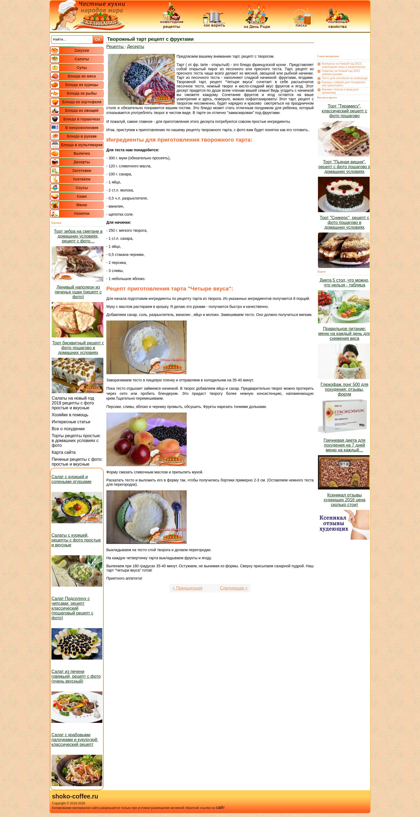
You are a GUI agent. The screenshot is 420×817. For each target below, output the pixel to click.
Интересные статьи (71, 421)
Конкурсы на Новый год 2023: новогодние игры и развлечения (343, 65)
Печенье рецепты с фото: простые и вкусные (77, 461)
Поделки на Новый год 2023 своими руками (341, 72)
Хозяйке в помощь (70, 415)
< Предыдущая (187, 588)
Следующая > (234, 588)
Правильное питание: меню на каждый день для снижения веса (344, 333)
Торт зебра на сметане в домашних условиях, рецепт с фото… (78, 236)
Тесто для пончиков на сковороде (345, 78)
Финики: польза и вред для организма (340, 91)
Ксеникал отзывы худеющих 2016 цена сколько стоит (344, 500)
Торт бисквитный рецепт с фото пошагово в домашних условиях (78, 348)
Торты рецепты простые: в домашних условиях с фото (76, 440)
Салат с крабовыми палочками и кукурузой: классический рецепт (74, 740)
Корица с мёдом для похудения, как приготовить (344, 83)
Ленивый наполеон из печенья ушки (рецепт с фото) (78, 292)
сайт (220, 807)
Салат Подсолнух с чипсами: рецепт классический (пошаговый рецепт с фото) (72, 608)
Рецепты (115, 46)
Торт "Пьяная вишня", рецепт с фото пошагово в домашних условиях (344, 167)
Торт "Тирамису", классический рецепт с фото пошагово (344, 111)
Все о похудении (68, 428)
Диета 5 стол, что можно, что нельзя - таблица (344, 282)
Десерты (135, 46)
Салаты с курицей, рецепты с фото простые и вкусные (76, 540)
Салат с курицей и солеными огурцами (71, 479)
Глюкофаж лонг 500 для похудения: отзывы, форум (344, 389)
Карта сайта (64, 452)
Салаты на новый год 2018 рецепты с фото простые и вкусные (73, 403)
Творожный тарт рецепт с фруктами (150, 39)
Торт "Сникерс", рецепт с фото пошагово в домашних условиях (344, 222)
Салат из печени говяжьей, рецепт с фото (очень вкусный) (75, 676)
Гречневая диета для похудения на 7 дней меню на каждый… (344, 445)
